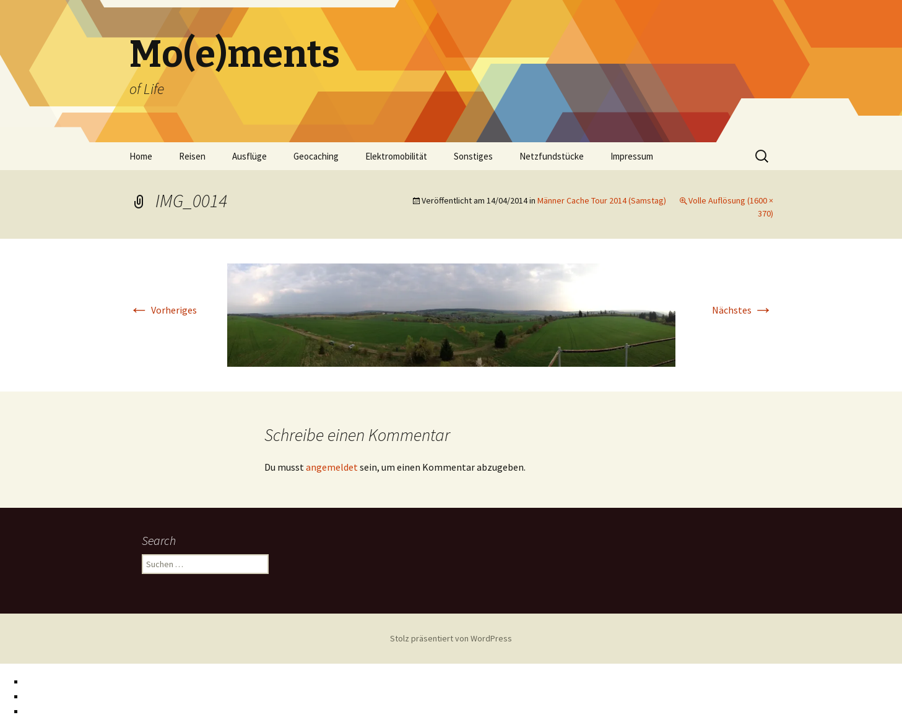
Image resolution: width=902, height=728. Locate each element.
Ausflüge (249, 156)
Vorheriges (163, 310)
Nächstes (742, 310)
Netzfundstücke (551, 156)
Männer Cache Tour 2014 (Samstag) (601, 200)
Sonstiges (473, 156)
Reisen (192, 156)
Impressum (631, 156)
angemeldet (332, 467)
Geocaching (316, 156)
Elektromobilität (396, 156)
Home (140, 156)
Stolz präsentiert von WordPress (451, 638)
